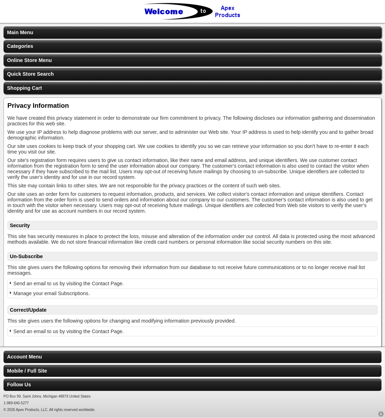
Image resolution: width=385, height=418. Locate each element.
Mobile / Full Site (27, 371)
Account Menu (24, 357)
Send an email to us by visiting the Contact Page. (68, 283)
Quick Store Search (30, 74)
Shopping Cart (24, 88)
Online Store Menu (29, 60)
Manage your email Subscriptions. (51, 293)
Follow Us (19, 384)
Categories (20, 46)
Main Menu (20, 32)
